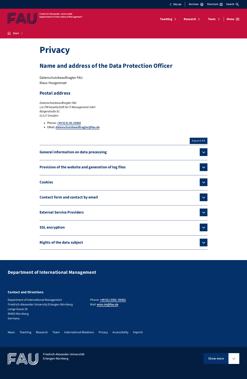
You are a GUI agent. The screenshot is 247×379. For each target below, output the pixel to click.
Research (190, 19)
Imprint (138, 332)
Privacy (103, 332)
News (11, 332)
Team (212, 19)
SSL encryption (52, 227)
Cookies (46, 182)
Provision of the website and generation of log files (83, 167)
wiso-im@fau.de (107, 304)
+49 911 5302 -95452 (113, 300)
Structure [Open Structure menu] (214, 4)
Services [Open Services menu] (196, 4)
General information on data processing (73, 152)
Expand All (198, 141)
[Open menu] (233, 19)
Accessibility (120, 332)
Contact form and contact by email (69, 197)
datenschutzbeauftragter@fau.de (78, 127)
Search (232, 4)
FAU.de (175, 4)
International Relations (79, 332)
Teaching (166, 19)
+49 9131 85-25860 (69, 123)
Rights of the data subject (61, 242)
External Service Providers (62, 212)
